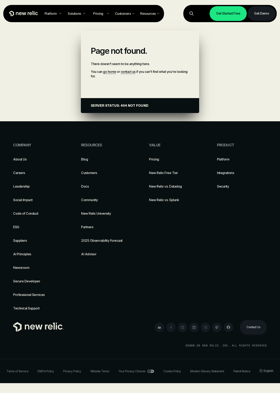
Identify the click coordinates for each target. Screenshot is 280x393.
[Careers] (38, 173)
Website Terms (99, 371)
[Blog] (106, 159)
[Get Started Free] (228, 13)
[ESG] (38, 227)
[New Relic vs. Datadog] (174, 186)
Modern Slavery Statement (207, 371)
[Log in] (204, 13)
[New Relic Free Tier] (174, 173)
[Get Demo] (261, 13)
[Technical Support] (38, 308)
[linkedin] (194, 327)
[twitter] (171, 327)
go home (109, 72)
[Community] (106, 200)
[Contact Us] (253, 327)
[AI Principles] (38, 254)
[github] (182, 327)
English (266, 370)
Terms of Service (17, 371)
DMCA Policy (46, 371)
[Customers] (106, 173)
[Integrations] (242, 173)
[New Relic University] (106, 213)
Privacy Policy (72, 371)
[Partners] (106, 227)
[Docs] (106, 186)
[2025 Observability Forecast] (106, 240)
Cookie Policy (172, 371)
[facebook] (228, 327)
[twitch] (217, 327)
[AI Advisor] (106, 254)
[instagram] (205, 327)
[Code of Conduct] (38, 213)
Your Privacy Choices (136, 371)
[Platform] (242, 159)
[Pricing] (174, 159)
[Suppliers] (38, 240)
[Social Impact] (38, 200)
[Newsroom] (38, 267)
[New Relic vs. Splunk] (174, 200)
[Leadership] (38, 186)
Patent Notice (241, 371)
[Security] (242, 186)
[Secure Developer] (38, 281)
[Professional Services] (38, 294)
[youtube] (159, 327)
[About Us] (38, 159)
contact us (128, 72)
